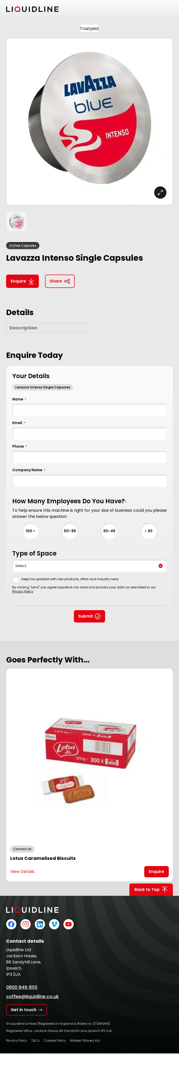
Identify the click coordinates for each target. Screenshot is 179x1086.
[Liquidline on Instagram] (25, 924)
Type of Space (34, 553)
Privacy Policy (22, 591)
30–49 (109, 531)
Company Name (29, 469)
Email (18, 422)
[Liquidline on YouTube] (68, 924)
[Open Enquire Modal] (156, 871)
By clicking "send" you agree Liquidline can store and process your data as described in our (84, 589)
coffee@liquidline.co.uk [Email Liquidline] (32, 996)
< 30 (148, 531)
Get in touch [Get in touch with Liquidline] (26, 1010)
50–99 (70, 531)
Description (23, 328)
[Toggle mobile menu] (170, 9)
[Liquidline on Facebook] (11, 924)
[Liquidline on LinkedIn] (40, 924)
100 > (30, 531)
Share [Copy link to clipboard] (60, 281)
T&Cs (35, 1040)
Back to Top (151, 890)
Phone (19, 446)
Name (19, 399)
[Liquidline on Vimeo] (54, 924)
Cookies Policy (55, 1040)
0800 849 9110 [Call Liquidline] (21, 987)
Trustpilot (89, 29)
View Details (22, 871)
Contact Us (22, 849)
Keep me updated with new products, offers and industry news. (70, 579)
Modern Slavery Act (85, 1040)
